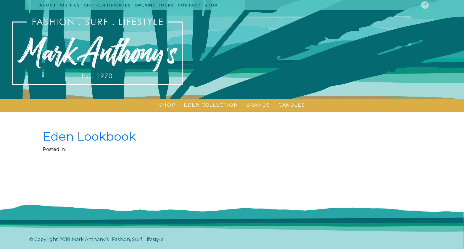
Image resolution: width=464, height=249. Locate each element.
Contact (189, 5)
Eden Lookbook (89, 136)
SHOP (167, 105)
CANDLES (291, 105)
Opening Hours (154, 5)
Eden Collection (211, 105)
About (47, 5)
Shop (211, 5)
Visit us (70, 5)
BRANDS (258, 105)
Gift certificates (106, 5)
